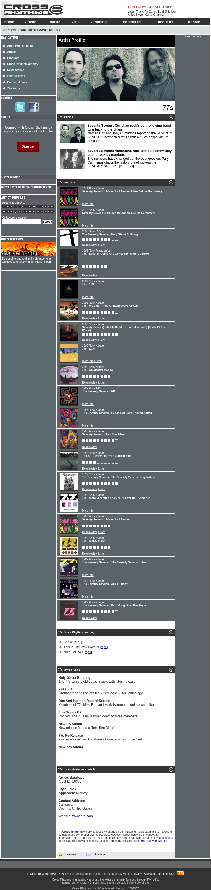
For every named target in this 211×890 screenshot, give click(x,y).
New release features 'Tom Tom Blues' (87, 726)
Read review (89, 244)
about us (164, 22)
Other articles (16, 76)
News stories (15, 70)
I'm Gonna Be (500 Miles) (160, 11)
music (53, 22)
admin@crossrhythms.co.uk (150, 840)
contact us (131, 22)
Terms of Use (166, 873)
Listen (102, 244)
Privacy (137, 873)
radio (30, 22)
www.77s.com (82, 816)
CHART (165, 7)
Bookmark (67, 854)
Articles (12, 51)
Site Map (149, 873)
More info (88, 204)
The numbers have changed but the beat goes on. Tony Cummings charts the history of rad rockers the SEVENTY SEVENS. (116, 159)
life (75, 22)
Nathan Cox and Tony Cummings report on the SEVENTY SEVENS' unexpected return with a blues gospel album (116, 133)
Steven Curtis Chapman (150, 14)
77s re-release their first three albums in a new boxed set (100, 737)
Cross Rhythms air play (22, 64)
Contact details (17, 82)
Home (22, 30)
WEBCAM (149, 7)
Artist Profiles (40, 30)
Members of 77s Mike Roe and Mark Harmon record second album (108, 703)
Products (13, 57)
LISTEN (134, 7)
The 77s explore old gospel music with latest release (97, 679)
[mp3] (78, 642)
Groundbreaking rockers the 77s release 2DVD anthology (101, 691)
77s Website (15, 88)
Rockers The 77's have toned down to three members (98, 714)
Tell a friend (96, 854)
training (98, 22)
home (8, 22)
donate (193, 22)
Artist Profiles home (20, 45)
